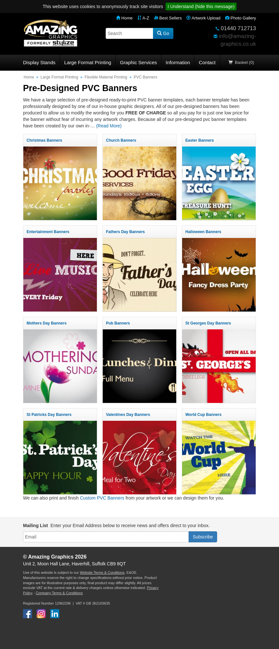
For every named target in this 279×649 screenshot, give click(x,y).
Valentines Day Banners (128, 414)
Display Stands (39, 62)
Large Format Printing (87, 62)
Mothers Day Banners (46, 323)
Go (163, 33)
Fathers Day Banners (125, 232)
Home (124, 18)
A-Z (143, 18)
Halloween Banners (203, 232)
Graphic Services (138, 62)
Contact (207, 62)
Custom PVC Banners (102, 498)
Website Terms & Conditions (102, 572)
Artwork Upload (203, 18)
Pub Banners (118, 323)
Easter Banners (199, 140)
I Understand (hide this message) (201, 6)
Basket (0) (241, 62)
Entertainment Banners (48, 232)
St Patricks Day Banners (49, 414)
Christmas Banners (44, 140)
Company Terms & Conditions (59, 593)
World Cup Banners (203, 414)
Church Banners (121, 140)
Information (178, 62)
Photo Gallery (240, 18)
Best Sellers (168, 18)
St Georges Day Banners (208, 323)
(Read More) (109, 125)
